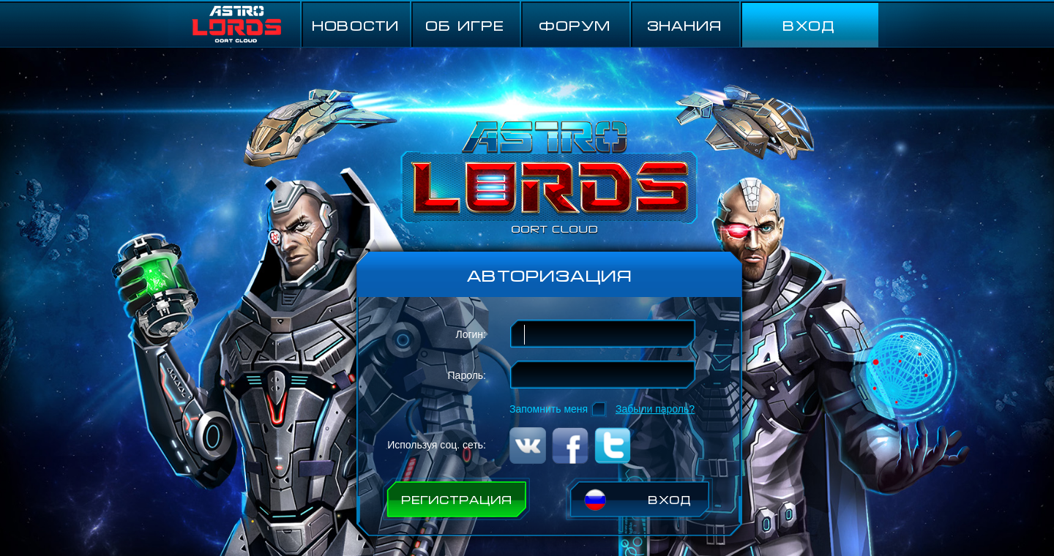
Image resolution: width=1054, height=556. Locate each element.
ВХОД (808, 24)
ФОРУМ (575, 24)
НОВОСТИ (355, 24)
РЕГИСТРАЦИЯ (456, 499)
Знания (684, 24)
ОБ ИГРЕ (464, 24)
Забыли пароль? (655, 409)
